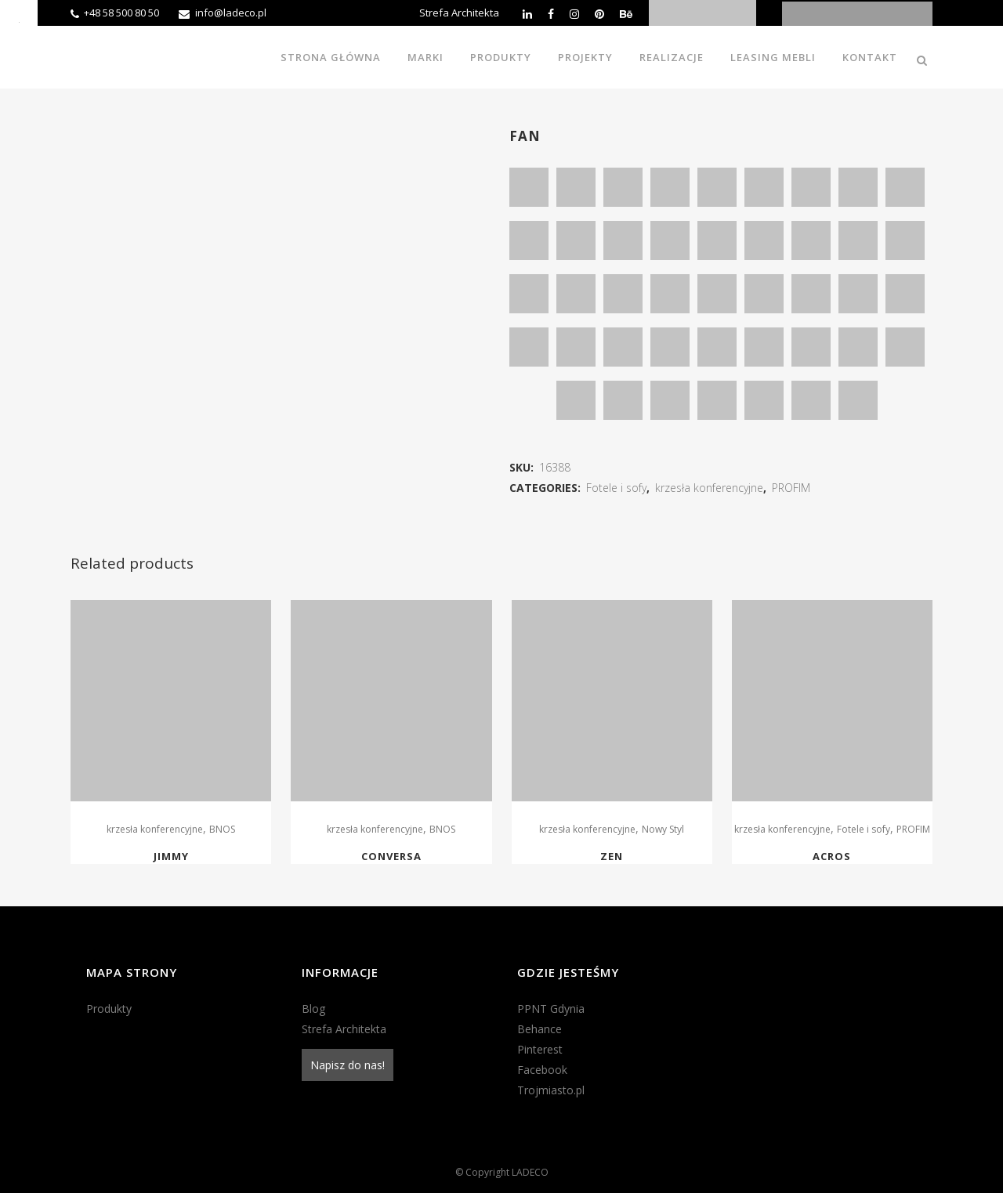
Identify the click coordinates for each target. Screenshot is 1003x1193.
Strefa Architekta (459, 12)
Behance (539, 1028)
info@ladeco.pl (230, 12)
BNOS (222, 829)
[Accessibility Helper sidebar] (19, 19)
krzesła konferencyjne (709, 487)
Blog (313, 1008)
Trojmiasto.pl (551, 1090)
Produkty (109, 1008)
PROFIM (791, 487)
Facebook (542, 1069)
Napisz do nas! (347, 1064)
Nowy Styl (663, 829)
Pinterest (540, 1049)
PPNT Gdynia (551, 1008)
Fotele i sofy (616, 487)
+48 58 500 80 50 (121, 12)
